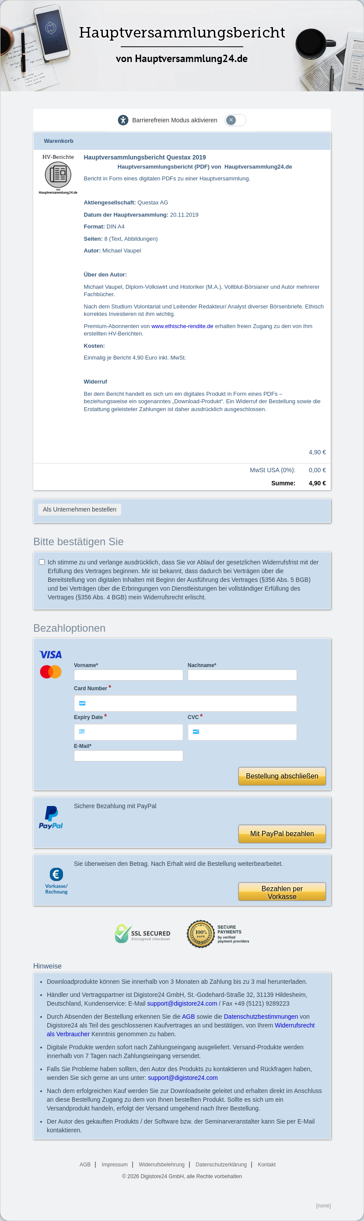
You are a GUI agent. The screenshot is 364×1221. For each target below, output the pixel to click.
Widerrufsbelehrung (162, 1165)
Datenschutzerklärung (221, 1165)
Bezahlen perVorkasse (282, 892)
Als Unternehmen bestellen (79, 509)
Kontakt (267, 1165)
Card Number (90, 688)
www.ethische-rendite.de (182, 326)
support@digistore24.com (182, 1003)
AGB (188, 1016)
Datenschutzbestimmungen (261, 1016)
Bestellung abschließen (282, 776)
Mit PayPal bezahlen (282, 833)
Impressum (115, 1165)
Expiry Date (88, 717)
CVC (193, 717)
